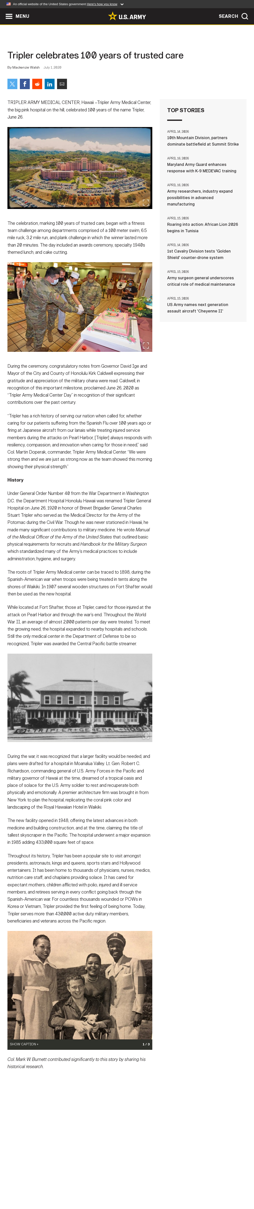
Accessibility (131, 1187)
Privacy (69, 1187)
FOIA (157, 1187)
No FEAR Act (181, 1187)
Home (18, 1187)
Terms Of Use (97, 1187)
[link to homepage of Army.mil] (127, 15)
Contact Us (42, 1187)
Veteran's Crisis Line (220, 1187)
